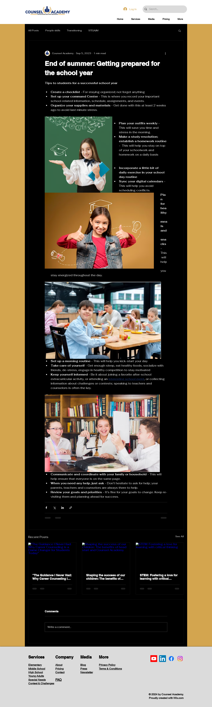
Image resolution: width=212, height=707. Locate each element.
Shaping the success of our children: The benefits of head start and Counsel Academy (105, 576)
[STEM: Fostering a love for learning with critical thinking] (160, 556)
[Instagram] (180, 658)
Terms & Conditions (110, 668)
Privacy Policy (107, 664)
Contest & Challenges (41, 683)
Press (83, 668)
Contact (59, 672)
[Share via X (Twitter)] (54, 507)
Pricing (59, 668)
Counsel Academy (172, 694)
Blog (83, 664)
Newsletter (86, 672)
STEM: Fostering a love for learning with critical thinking (159, 576)
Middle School (36, 668)
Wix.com (178, 698)
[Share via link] (70, 507)
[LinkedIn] (162, 658)
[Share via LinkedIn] (62, 507)
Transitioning (74, 30)
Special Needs (37, 679)
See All (179, 536)
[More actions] (165, 53)
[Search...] (164, 9)
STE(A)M (93, 30)
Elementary (35, 664)
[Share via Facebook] (46, 507)
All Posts (33, 30)
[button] (135, 19)
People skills (52, 30)
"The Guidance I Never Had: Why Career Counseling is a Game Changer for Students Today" (52, 576)
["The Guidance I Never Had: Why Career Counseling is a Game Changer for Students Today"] (52, 556)
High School (35, 672)
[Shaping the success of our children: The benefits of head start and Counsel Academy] (106, 556)
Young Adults (36, 676)
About (58, 664)
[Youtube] (153, 658)
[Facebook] (171, 658)
